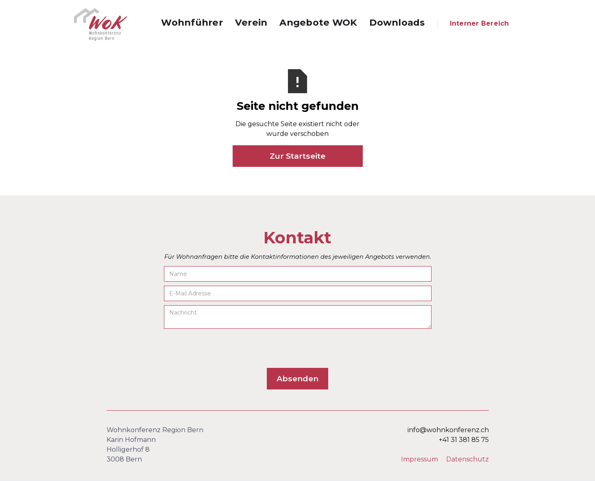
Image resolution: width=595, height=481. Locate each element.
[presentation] (226, 349)
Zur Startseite (297, 156)
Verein (251, 22)
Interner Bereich (479, 23)
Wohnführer (192, 22)
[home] (100, 24)
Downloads (397, 22)
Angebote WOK (318, 22)
